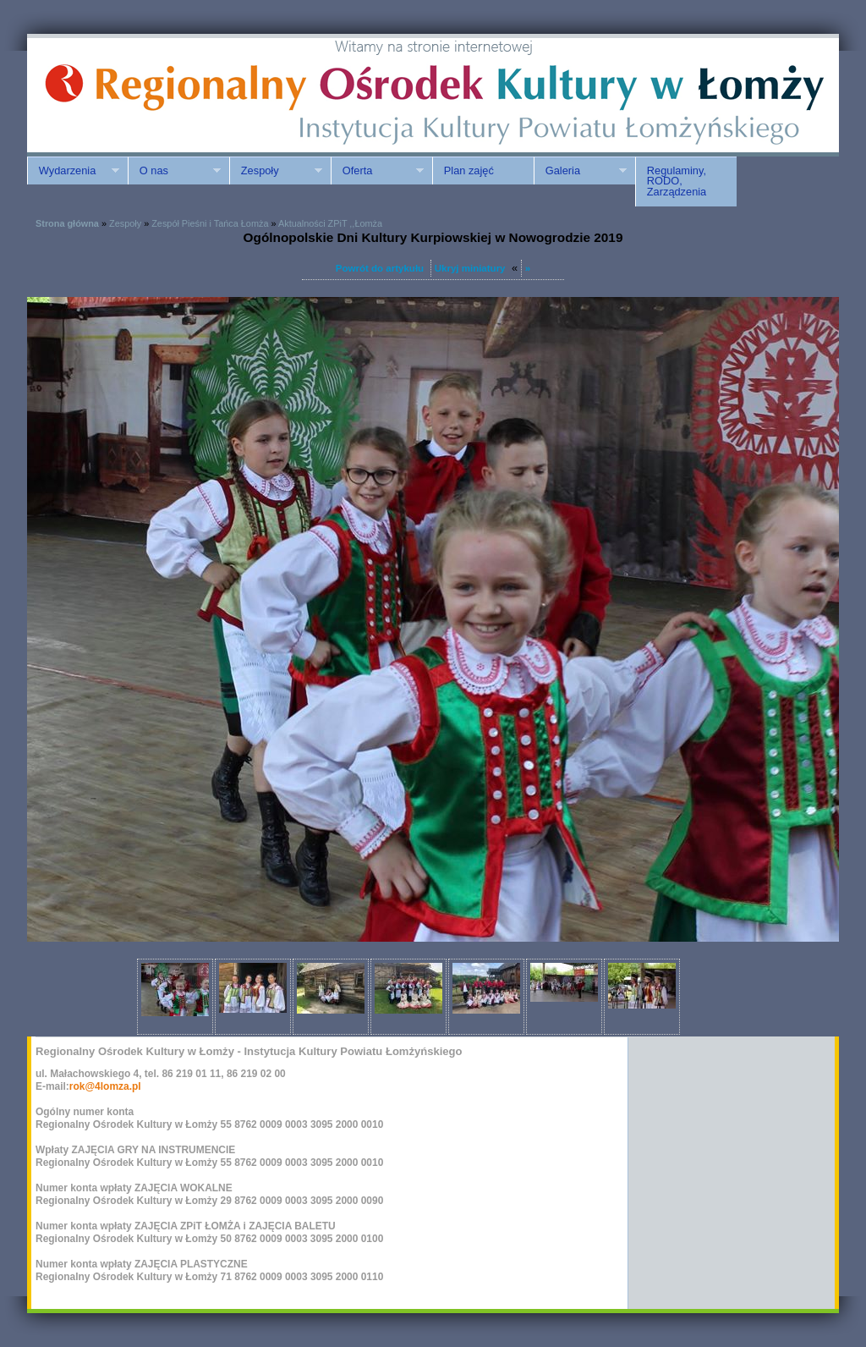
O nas (174, 171)
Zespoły (275, 171)
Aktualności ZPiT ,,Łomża (330, 223)
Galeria (580, 171)
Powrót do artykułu (380, 268)
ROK (171, 95)
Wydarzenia (73, 171)
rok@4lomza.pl (105, 1086)
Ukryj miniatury (470, 268)
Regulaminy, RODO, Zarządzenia (676, 181)
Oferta (377, 171)
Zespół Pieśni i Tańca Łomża (209, 223)
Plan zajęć (469, 170)
